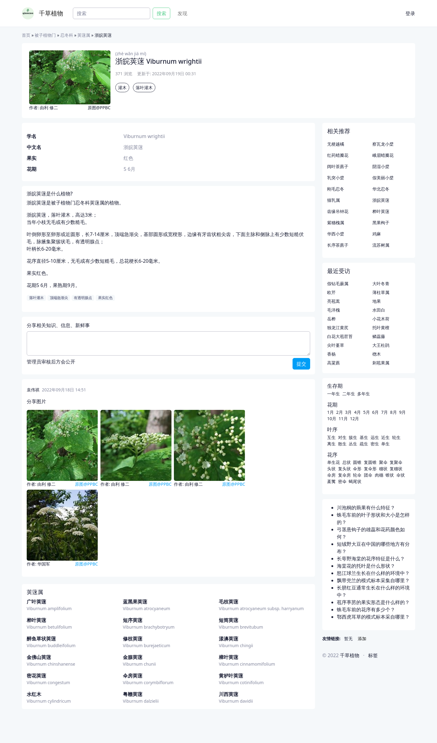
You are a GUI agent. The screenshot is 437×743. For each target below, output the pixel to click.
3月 (348, 412)
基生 (364, 437)
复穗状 (396, 468)
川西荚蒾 (228, 694)
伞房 (331, 475)
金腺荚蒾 (132, 657)
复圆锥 (370, 462)
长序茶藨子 (337, 245)
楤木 (376, 354)
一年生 (333, 394)
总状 (346, 462)
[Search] (111, 13)
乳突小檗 (335, 178)
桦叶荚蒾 (36, 620)
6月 (375, 412)
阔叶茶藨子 (337, 166)
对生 (342, 437)
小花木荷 (380, 319)
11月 (343, 418)
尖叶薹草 (335, 345)
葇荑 (331, 481)
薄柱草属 (380, 292)
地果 (376, 301)
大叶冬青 (380, 283)
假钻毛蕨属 (337, 283)
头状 (331, 468)
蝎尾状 (355, 481)
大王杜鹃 (380, 345)
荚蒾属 (83, 35)
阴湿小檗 (380, 166)
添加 (362, 638)
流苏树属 (380, 245)
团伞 (368, 475)
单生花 (333, 462)
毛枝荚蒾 (228, 601)
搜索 (161, 13)
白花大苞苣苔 (340, 336)
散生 (342, 444)
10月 (331, 418)
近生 (385, 437)
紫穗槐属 (335, 222)
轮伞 (357, 475)
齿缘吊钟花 (337, 211)
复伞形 (370, 468)
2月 (339, 412)
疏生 (364, 444)
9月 (402, 412)
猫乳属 (333, 200)
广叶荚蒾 (36, 601)
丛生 (353, 444)
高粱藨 (333, 363)
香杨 (331, 354)
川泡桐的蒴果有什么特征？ (366, 507)
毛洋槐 (333, 310)
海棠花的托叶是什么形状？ (366, 565)
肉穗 (379, 475)
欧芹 (331, 292)
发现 (182, 13)
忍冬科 (66, 35)
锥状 (389, 475)
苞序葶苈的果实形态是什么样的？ (373, 602)
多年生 (363, 394)
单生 (385, 444)
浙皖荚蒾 (380, 200)
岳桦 (331, 319)
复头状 (344, 468)
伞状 (400, 475)
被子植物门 (45, 35)
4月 (357, 412)
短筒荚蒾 (228, 620)
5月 (366, 412)
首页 (26, 35)
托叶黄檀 (380, 327)
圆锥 (357, 462)
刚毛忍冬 (335, 189)
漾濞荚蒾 (228, 638)
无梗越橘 (335, 144)
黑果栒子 (380, 222)
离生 (331, 444)
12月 (354, 418)
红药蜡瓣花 (337, 155)
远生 (375, 437)
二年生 (348, 394)
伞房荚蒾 (132, 675)
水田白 (378, 310)
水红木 (34, 694)
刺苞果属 (380, 363)
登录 (410, 13)
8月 (393, 412)
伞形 (357, 468)
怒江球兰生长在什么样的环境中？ (373, 573)
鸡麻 (376, 234)
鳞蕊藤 (378, 336)
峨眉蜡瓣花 (383, 155)
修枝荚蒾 (132, 638)
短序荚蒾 (132, 620)
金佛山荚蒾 (39, 657)
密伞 (342, 481)
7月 (384, 412)
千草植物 (51, 13)
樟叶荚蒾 (228, 657)
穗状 (383, 468)
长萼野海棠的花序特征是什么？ (371, 558)
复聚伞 (396, 462)
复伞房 (344, 475)
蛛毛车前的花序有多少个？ (366, 609)
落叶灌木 (144, 87)
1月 (330, 412)
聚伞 (383, 462)
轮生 (396, 437)
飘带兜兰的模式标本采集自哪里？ (373, 580)
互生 (331, 437)
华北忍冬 (380, 189)
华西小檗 (335, 234)
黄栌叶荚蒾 (231, 675)
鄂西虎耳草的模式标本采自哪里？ (373, 616)
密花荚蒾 (36, 675)
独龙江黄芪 (337, 327)
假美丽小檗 (383, 178)
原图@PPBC (99, 107)
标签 (373, 655)
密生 (375, 444)
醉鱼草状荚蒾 (41, 638)
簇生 (353, 437)
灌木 (122, 87)
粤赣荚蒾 (132, 694)
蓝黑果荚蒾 (135, 601)
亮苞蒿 (333, 301)
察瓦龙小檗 (383, 144)
